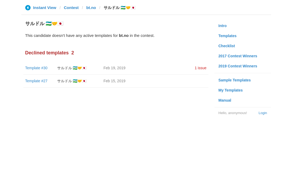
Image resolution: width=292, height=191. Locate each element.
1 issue (200, 68)
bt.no (91, 7)
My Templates (230, 90)
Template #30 (36, 68)
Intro (222, 26)
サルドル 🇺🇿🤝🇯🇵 (72, 68)
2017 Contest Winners (237, 56)
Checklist (226, 46)
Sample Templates (234, 80)
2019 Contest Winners (237, 66)
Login (263, 113)
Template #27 (36, 81)
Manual (224, 100)
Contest (71, 7)
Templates (227, 36)
